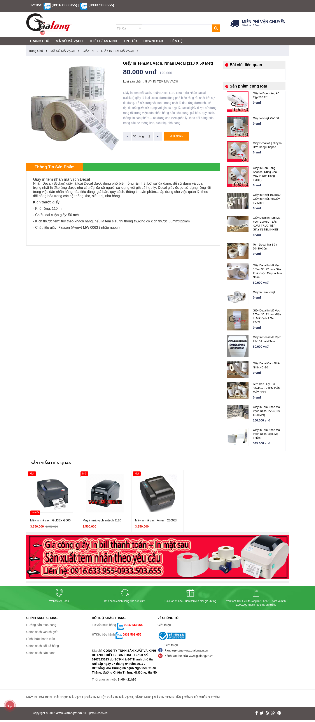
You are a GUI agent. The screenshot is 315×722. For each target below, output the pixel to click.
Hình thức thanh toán (40, 641)
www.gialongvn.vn (69, 715)
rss (267, 715)
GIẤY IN (88, 51)
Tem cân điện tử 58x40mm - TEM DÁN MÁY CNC (267, 389)
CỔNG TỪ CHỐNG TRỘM (204, 699)
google (273, 715)
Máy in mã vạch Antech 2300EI (156, 522)
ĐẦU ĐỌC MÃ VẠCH (69, 699)
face (256, 715)
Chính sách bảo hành (40, 655)
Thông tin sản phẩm (56, 167)
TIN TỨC (130, 41)
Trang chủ (35, 51)
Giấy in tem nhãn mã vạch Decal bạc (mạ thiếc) (266, 435)
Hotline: (36, 5)
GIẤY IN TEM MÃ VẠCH (117, 51)
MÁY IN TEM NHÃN (170, 699)
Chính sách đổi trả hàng (42, 648)
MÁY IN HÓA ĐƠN (39, 699)
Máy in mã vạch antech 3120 (102, 522)
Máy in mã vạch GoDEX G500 (50, 522)
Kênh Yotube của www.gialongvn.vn (188, 658)
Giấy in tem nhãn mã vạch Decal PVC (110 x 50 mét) (266, 412)
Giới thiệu (164, 627)
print (279, 715)
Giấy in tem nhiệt (264, 293)
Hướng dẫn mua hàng (41, 627)
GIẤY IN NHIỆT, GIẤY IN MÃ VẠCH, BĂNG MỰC (119, 699)
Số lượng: (139, 136)
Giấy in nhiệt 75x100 (266, 118)
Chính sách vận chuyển (42, 634)
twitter (262, 715)
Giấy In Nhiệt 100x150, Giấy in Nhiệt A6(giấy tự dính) (267, 199)
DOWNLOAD (153, 41)
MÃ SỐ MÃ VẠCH (63, 51)
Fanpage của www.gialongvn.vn (186, 652)
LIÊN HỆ (176, 41)
